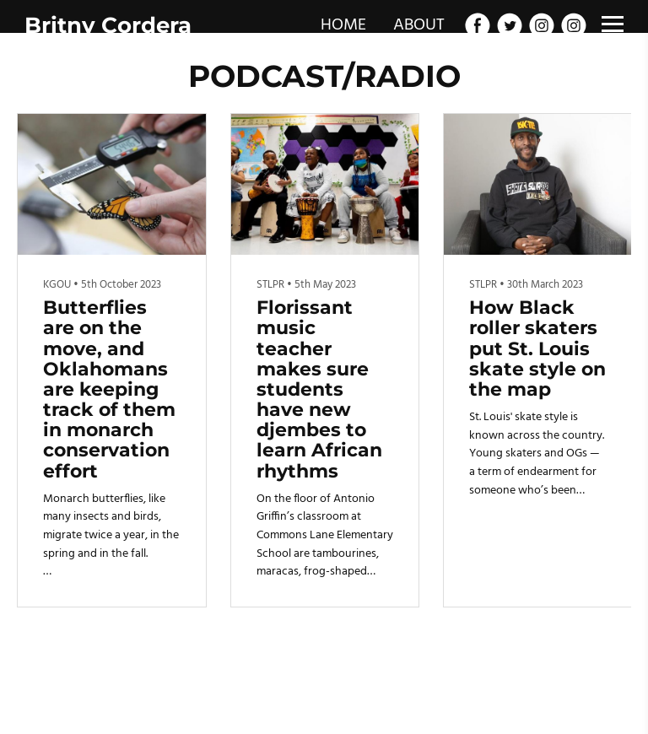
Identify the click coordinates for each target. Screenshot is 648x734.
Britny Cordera (108, 25)
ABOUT (419, 25)
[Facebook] (477, 25)
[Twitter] (509, 25)
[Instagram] (541, 25)
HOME (343, 25)
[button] (611, 360)
